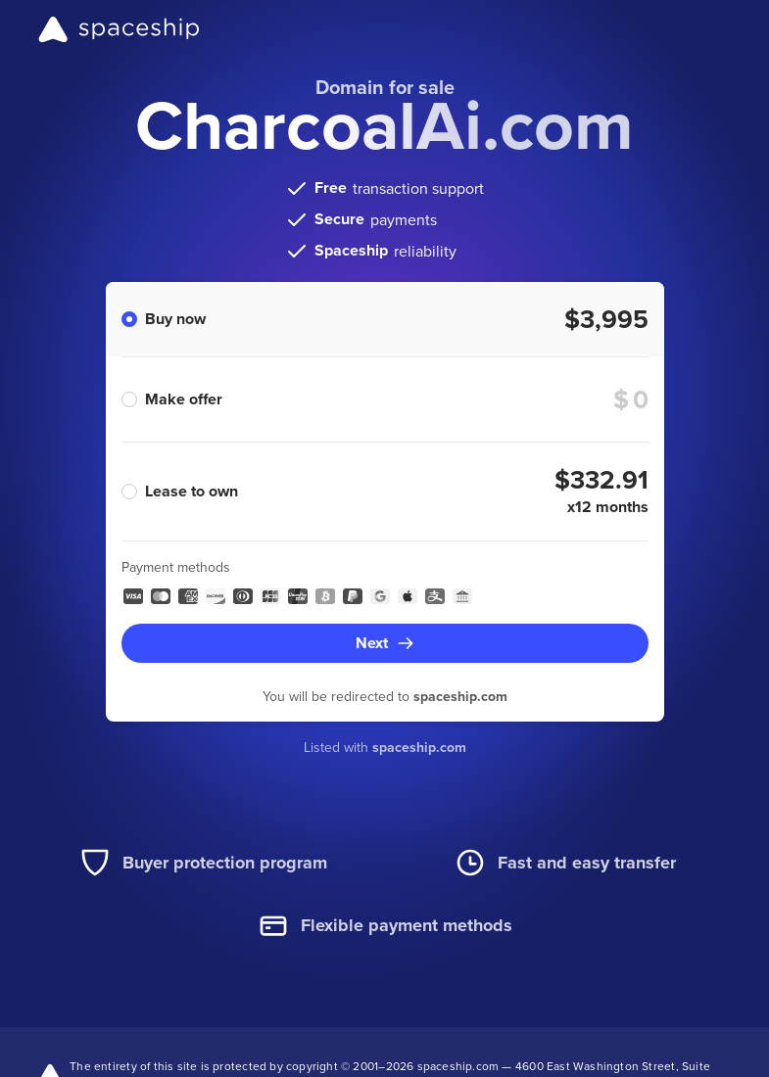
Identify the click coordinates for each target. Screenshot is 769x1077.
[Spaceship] (119, 29)
